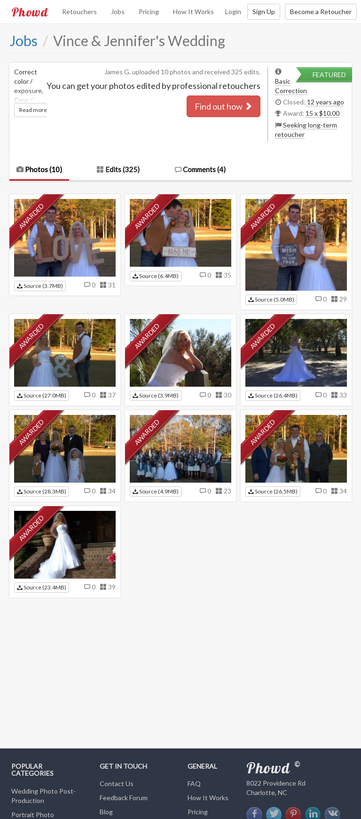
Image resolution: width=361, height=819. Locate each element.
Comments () (200, 169)
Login (233, 12)
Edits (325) (118, 169)
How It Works (193, 12)
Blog (106, 812)
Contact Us (116, 783)
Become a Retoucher (321, 12)
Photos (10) (39, 169)
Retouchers (79, 12)
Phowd (29, 11)
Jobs (118, 12)
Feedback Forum (124, 798)
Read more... (35, 109)
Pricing (149, 12)
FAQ (194, 783)
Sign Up (263, 12)
